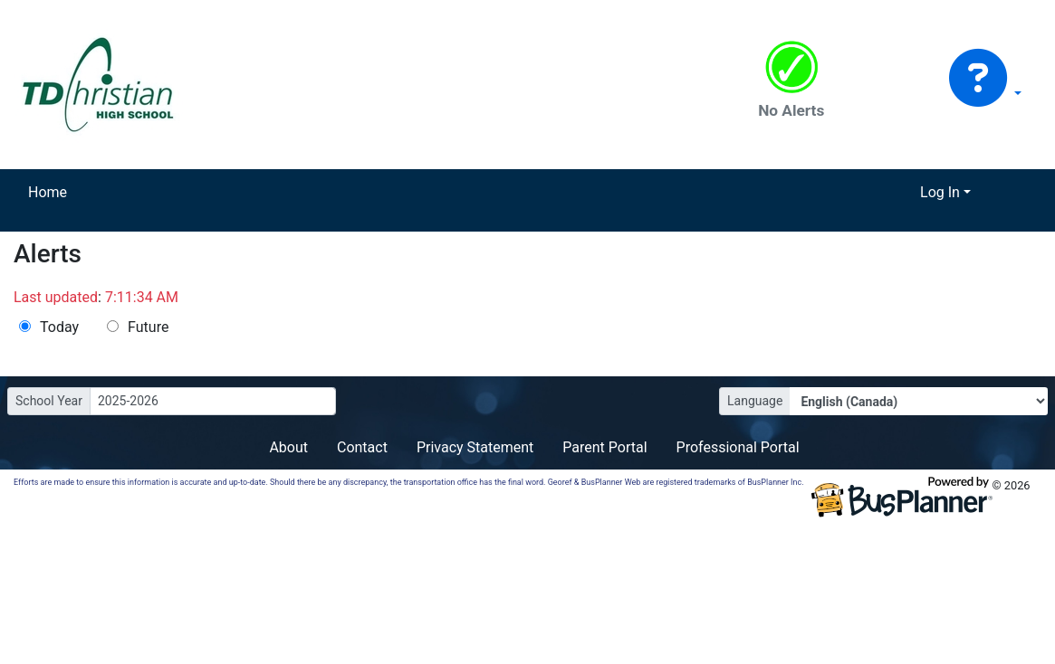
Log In (940, 192)
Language (754, 401)
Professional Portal (738, 447)
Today (59, 327)
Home (47, 192)
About (288, 447)
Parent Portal (604, 447)
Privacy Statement (475, 447)
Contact (362, 447)
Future (148, 327)
